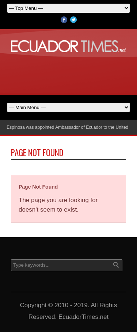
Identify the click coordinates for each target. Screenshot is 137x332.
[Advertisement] (68, 72)
